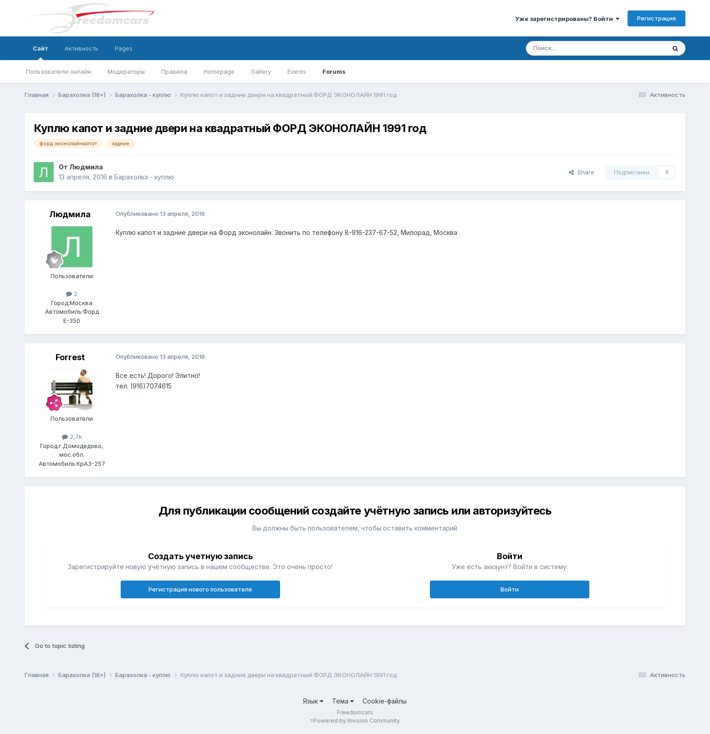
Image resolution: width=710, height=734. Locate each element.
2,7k (72, 436)
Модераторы (126, 71)
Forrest (70, 357)
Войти (510, 589)
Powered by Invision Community (356, 720)
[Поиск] (572, 48)
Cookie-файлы (385, 701)
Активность (81, 48)
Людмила (86, 167)
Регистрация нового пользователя (200, 589)
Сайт (40, 52)
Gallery (261, 71)
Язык (313, 701)
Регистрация (656, 18)
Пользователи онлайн (58, 71)
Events (296, 71)
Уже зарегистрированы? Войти (567, 18)
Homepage (219, 71)
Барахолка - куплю (144, 177)
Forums (334, 71)
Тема (343, 701)
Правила (174, 71)
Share (581, 172)
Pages (124, 48)
